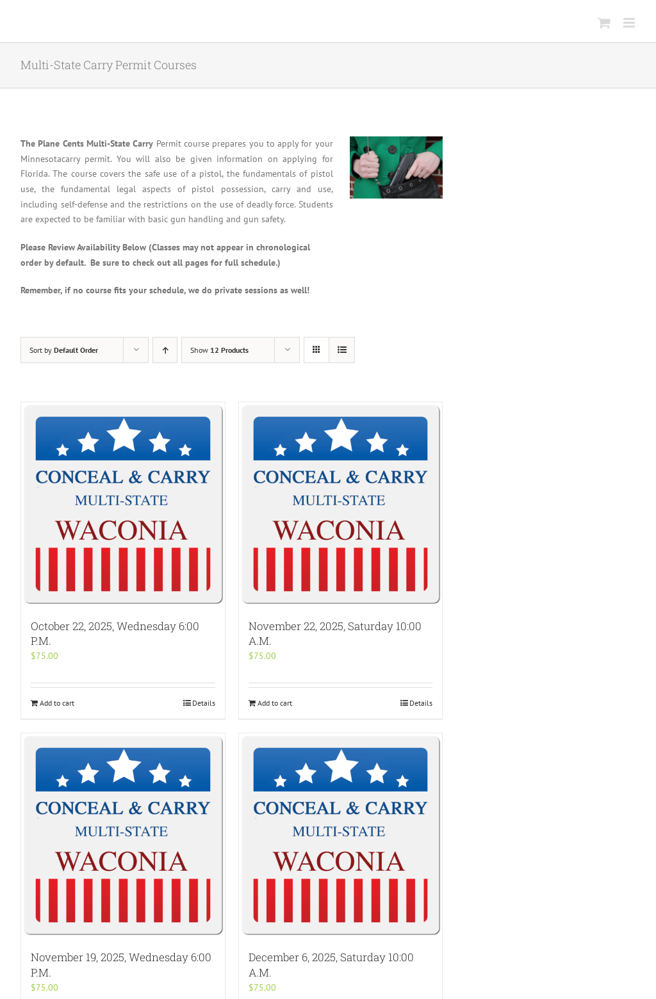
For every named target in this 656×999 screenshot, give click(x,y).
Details (203, 703)
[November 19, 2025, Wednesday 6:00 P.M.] (123, 835)
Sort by (63, 350)
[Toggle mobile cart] (604, 22)
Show (219, 350)
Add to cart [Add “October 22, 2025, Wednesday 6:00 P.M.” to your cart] (57, 703)
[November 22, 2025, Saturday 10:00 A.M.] (341, 504)
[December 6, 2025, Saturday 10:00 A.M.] (341, 835)
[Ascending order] (164, 350)
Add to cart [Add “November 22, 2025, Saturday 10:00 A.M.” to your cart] (275, 703)
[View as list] (341, 349)
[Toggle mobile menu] (630, 22)
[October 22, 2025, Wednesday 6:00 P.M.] (123, 504)
